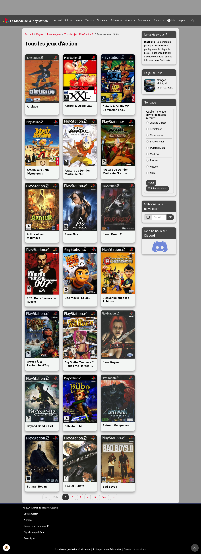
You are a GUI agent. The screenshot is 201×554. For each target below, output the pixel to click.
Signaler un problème (34, 532)
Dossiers (143, 20)
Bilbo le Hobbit (74, 426)
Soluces (115, 20)
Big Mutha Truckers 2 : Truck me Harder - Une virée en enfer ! (79, 364)
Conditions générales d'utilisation (72, 549)
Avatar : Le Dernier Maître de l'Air (77, 172)
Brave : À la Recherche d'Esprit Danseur (39, 363)
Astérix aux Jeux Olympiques (38, 171)
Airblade (32, 106)
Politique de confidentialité (107, 549)
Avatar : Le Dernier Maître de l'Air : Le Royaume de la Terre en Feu (117, 171)
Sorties (101, 20)
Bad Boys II (110, 486)
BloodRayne (111, 362)
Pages (39, 34)
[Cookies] (6, 547)
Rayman (154, 160)
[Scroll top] (195, 548)
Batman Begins (37, 486)
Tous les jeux (54, 34)
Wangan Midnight (162, 82)
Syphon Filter (157, 141)
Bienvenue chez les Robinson (116, 299)
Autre (153, 172)
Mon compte (176, 20)
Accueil (58, 20)
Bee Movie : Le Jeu (77, 298)
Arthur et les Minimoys (35, 236)
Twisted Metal (157, 147)
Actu (67, 20)
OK (170, 217)
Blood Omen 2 (112, 234)
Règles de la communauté (36, 526)
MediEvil (154, 154)
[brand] (25, 20)
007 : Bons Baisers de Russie (41, 299)
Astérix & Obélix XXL (79, 106)
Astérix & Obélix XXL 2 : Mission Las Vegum (116, 108)
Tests (89, 20)
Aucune (154, 166)
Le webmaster (31, 514)
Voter (151, 182)
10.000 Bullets (74, 486)
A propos (28, 520)
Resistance (156, 128)
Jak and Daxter (158, 122)
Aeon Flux (71, 234)
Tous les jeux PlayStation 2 (78, 34)
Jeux (78, 20)
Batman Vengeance (116, 425)
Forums (158, 20)
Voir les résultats (157, 188)
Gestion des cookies (136, 549)
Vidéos (129, 20)
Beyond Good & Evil (40, 426)
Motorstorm (156, 135)
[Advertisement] (56, 7)
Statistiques (29, 538)
